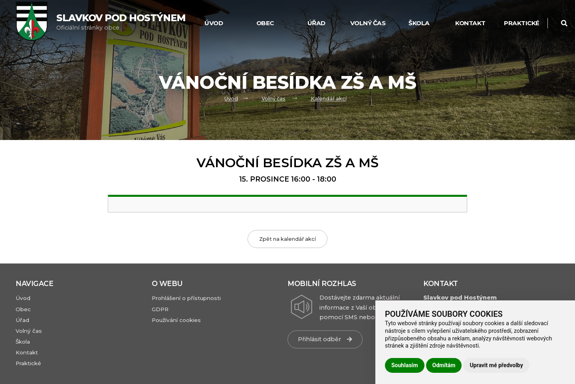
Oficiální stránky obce (120, 21)
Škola (419, 23)
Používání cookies (176, 320)
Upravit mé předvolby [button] (496, 365)
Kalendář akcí (329, 99)
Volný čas (368, 23)
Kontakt (470, 23)
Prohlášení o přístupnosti (186, 298)
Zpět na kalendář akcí (287, 239)
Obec (265, 23)
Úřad (316, 23)
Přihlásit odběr (325, 339)
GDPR (160, 309)
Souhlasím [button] (404, 365)
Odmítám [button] (444, 365)
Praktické (521, 23)
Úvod (231, 99)
